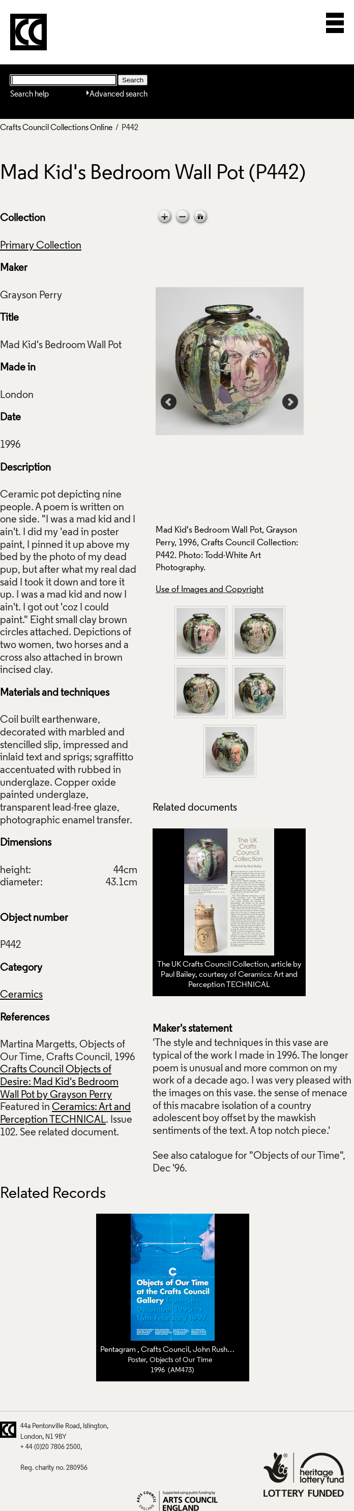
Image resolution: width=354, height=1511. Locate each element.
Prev (169, 402)
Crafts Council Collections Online (56, 128)
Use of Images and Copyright (209, 589)
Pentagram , (120, 1350)
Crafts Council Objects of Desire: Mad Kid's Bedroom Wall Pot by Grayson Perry (59, 1082)
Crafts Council (165, 1350)
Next (290, 402)
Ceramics (21, 995)
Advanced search (119, 94)
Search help (29, 94)
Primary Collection (40, 246)
